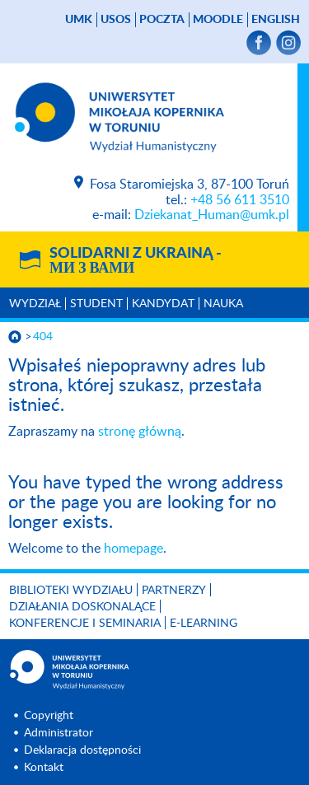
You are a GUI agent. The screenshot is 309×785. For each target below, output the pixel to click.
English (275, 20)
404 (43, 337)
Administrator (58, 733)
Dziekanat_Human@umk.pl (211, 215)
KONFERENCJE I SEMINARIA (85, 623)
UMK (78, 20)
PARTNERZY (174, 590)
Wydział (35, 304)
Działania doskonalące (82, 607)
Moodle (218, 20)
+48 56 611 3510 (239, 200)
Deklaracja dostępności (82, 750)
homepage (133, 548)
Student (96, 304)
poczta (162, 20)
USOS (116, 20)
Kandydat (163, 304)
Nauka (223, 304)
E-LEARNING (203, 623)
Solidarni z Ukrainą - (135, 261)
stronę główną (139, 431)
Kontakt (43, 767)
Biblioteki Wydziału (71, 590)
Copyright (48, 716)
